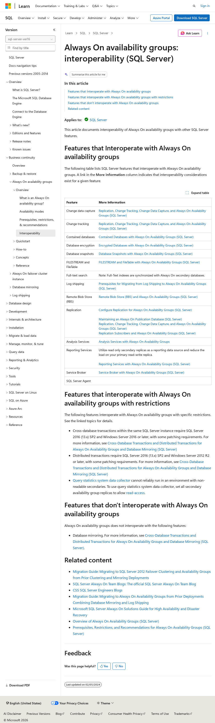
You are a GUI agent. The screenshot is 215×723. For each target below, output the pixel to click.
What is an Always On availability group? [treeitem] (34, 200)
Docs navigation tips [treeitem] (23, 65)
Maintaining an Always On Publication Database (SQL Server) (140, 319)
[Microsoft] (8, 6)
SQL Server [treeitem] (16, 57)
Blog (59, 713)
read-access (135, 492)
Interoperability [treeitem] (29, 233)
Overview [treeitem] (18, 165)
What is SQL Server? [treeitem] (26, 90)
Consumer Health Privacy (125, 713)
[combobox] (30, 39)
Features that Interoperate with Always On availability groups (109, 91)
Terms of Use (160, 713)
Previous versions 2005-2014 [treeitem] (28, 73)
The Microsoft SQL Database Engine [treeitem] (31, 101)
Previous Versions (38, 713)
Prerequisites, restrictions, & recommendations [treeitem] (36, 222)
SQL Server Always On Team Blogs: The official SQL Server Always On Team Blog (134, 583)
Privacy (95, 713)
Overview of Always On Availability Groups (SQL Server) (116, 621)
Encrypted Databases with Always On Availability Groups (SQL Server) (146, 245)
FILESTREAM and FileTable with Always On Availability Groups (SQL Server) (149, 262)
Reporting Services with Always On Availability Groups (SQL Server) (144, 364)
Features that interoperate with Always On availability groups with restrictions (120, 97)
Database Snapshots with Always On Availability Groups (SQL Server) (145, 254)
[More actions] (207, 33)
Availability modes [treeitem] (31, 211)
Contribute (77, 713)
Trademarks (182, 713)
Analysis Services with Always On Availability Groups (134, 341)
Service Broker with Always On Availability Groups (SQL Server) (141, 372)
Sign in (205, 6)
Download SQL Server (192, 18)
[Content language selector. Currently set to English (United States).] (24, 703)
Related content (78, 108)
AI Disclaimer (12, 713)
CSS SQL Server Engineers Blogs (97, 590)
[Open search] (194, 6)
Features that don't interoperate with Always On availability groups (113, 103)
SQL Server (100, 33)
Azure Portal (161, 18)
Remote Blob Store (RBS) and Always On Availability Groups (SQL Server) (148, 297)
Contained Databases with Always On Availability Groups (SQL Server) (146, 237)
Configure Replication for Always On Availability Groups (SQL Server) (145, 310)
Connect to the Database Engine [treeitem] (29, 114)
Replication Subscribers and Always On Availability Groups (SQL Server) (147, 333)
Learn (69, 33)
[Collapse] (54, 30)
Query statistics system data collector (101, 480)
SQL (83, 33)
